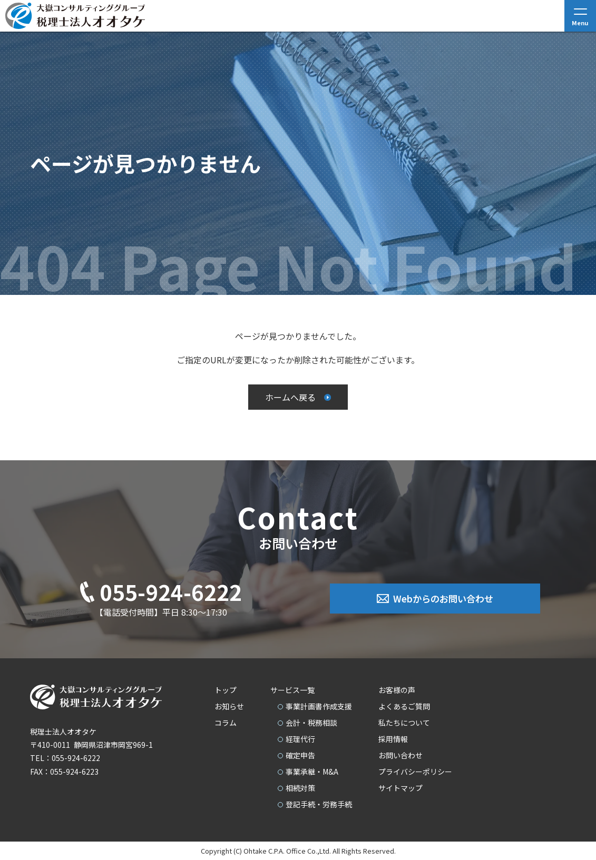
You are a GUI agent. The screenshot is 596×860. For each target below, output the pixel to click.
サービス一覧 (292, 690)
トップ (225, 690)
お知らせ (229, 706)
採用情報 (393, 739)
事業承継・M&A (312, 771)
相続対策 (300, 788)
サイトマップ (400, 788)
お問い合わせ (400, 755)
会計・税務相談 (311, 722)
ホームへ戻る (290, 397)
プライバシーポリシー (415, 771)
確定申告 (300, 755)
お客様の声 (396, 690)
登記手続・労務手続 (319, 804)
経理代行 (300, 739)
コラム (225, 722)
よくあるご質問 (404, 706)
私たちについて (404, 722)
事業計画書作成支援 (319, 706)
